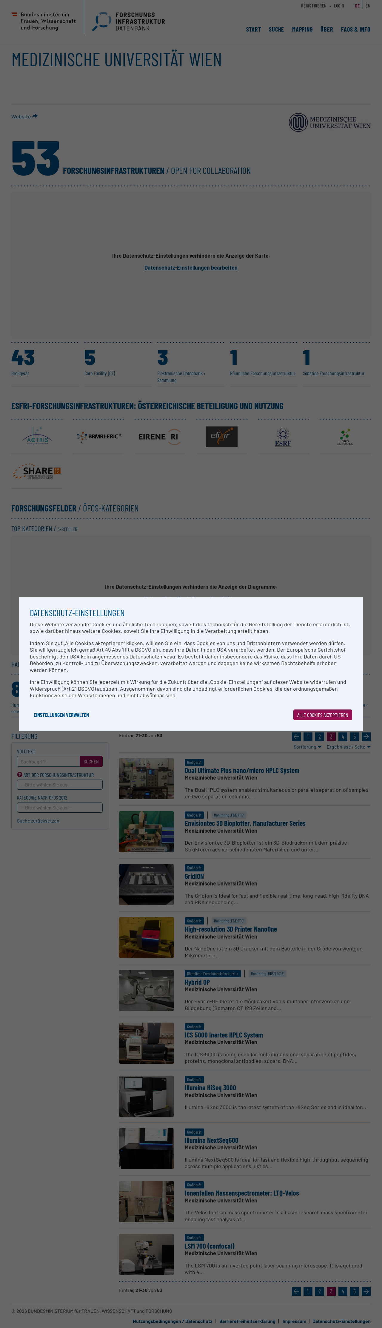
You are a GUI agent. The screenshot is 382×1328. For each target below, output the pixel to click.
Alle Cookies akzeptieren (322, 715)
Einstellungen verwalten (61, 715)
